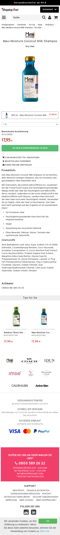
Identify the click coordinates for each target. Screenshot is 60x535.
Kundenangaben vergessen (25, 494)
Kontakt (46, 494)
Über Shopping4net (46, 500)
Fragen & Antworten (38, 490)
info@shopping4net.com (30, 474)
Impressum (11, 500)
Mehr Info (45, 531)
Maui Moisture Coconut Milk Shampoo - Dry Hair (21, 27)
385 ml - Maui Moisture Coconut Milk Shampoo (30, 115)
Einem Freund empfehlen (17, 165)
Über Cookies (26, 500)
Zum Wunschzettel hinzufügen (21, 157)
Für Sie (32, 25)
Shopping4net (8, 25)
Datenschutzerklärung (17, 497)
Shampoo (49, 25)
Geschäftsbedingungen (45, 497)
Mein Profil (19, 490)
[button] (56, 18)
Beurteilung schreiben (17, 161)
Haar (40, 25)
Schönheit (21, 25)
